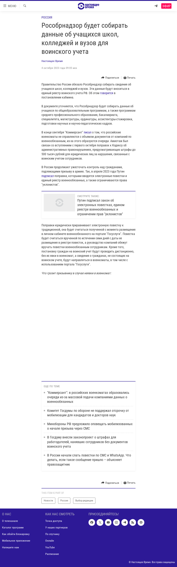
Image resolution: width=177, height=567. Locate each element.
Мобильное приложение (16, 540)
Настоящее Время (52, 61)
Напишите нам (10, 547)
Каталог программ (13, 527)
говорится (106, 93)
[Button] (110, 77)
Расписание (52, 553)
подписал (47, 176)
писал (87, 132)
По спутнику (52, 534)
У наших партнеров (56, 527)
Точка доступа (53, 521)
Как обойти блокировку (16, 534)
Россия (46, 17)
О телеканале (10, 521)
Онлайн (49, 540)
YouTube (50, 547)
